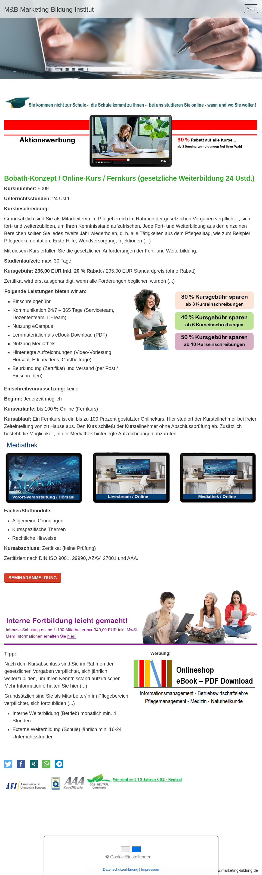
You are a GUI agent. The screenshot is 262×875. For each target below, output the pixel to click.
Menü (250, 9)
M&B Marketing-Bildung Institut (49, 9)
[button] (8, 764)
